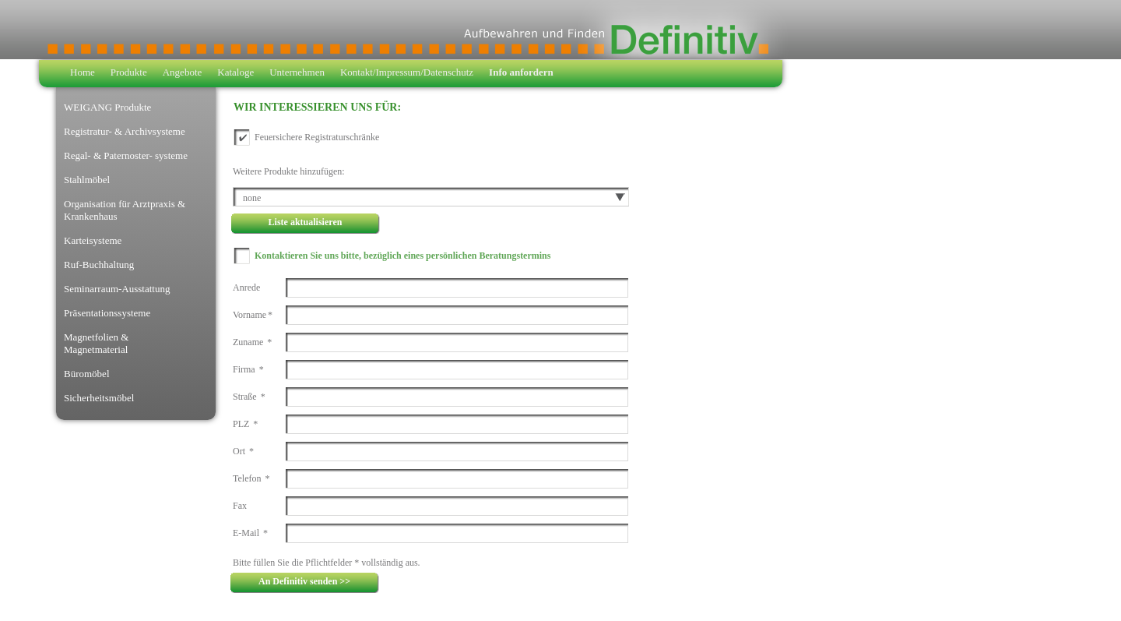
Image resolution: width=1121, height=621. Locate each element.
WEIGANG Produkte (107, 107)
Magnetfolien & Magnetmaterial (96, 343)
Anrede (246, 287)
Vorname (252, 314)
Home (82, 72)
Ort (243, 451)
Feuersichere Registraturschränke (317, 137)
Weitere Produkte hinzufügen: (289, 171)
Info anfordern (521, 72)
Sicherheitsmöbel (99, 398)
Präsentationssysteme (107, 313)
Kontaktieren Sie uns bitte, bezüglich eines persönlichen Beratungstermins (402, 255)
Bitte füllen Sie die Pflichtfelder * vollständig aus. (326, 562)
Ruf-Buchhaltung (99, 264)
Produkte (129, 72)
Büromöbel (87, 373)
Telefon (251, 478)
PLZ (245, 423)
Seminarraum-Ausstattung (117, 289)
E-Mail (250, 532)
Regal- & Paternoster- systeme (126, 155)
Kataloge (235, 72)
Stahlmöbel (87, 179)
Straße (249, 396)
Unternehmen (297, 72)
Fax (240, 505)
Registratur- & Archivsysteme (124, 131)
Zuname (252, 342)
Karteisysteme (92, 240)
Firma (248, 369)
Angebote (182, 72)
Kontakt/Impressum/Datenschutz (406, 72)
